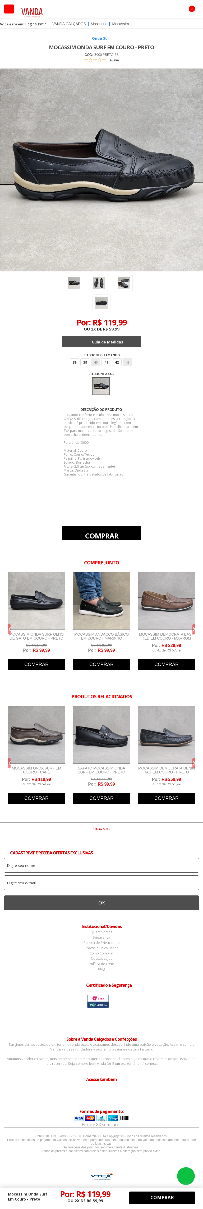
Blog (101, 969)
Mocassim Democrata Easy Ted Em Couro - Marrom (166, 636)
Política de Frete (101, 963)
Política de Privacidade (102, 942)
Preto (101, 386)
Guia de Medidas (107, 342)
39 (85, 362)
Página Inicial (36, 23)
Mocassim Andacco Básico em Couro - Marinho (101, 636)
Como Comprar (102, 953)
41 (106, 362)
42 (117, 362)
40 (96, 362)
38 (74, 362)
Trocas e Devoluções (101, 947)
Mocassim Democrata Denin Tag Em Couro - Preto (166, 770)
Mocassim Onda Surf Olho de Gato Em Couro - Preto (36, 636)
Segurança (101, 937)
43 (127, 362)
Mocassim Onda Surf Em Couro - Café (36, 770)
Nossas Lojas (101, 958)
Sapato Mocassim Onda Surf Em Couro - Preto (101, 770)
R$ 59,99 (111, 329)
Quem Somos (101, 932)
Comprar (101, 535)
